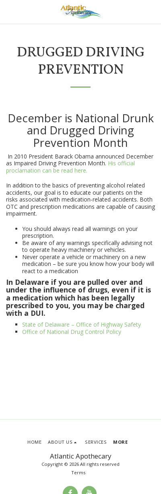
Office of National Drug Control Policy (71, 332)
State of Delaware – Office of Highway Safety (81, 324)
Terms (78, 472)
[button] (9, 11)
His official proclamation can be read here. (70, 166)
